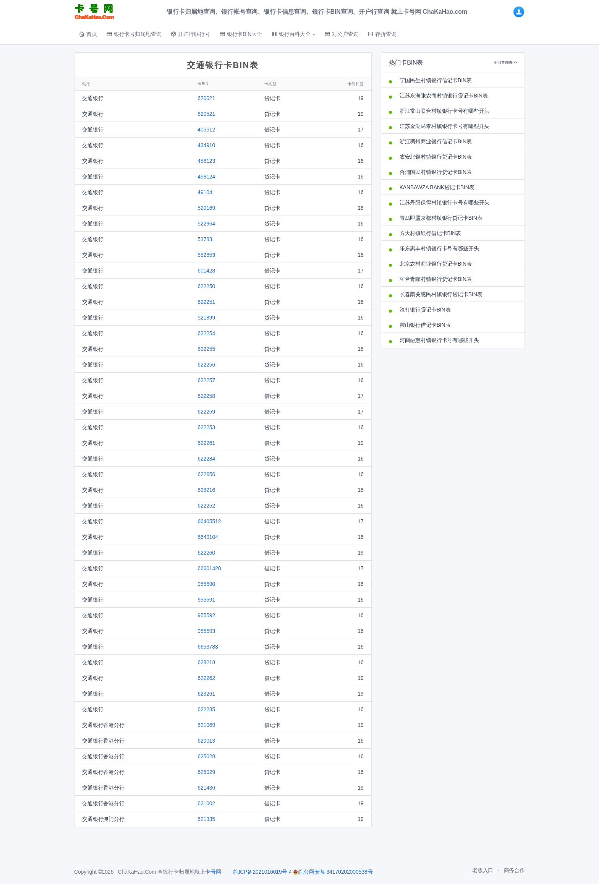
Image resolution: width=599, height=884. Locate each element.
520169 (206, 208)
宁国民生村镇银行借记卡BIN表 (436, 80)
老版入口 (482, 870)
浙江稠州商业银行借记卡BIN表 (436, 141)
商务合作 (514, 870)
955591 (206, 600)
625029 (206, 772)
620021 (206, 98)
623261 (206, 694)
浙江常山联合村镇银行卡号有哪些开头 (445, 111)
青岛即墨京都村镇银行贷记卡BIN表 (441, 218)
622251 (206, 302)
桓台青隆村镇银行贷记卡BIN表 (436, 279)
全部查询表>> (505, 62)
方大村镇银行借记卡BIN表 (430, 233)
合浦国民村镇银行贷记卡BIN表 (436, 172)
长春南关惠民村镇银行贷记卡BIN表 (441, 294)
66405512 (209, 521)
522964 (206, 224)
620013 (206, 741)
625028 (206, 756)
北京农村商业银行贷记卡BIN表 (436, 264)
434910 (206, 145)
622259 (206, 412)
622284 (206, 459)
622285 (206, 709)
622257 (206, 380)
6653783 (208, 647)
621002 (206, 803)
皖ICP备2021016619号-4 (262, 872)
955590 (206, 584)
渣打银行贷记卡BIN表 (425, 310)
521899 (206, 318)
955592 (206, 615)
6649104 (208, 537)
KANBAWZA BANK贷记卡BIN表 (437, 187)
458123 (206, 161)
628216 (206, 490)
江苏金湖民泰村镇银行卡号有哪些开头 (445, 126)
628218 (206, 662)
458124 (206, 177)
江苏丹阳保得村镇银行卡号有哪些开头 (445, 203)
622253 (206, 427)
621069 (206, 725)
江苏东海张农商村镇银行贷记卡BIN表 (444, 95)
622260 (206, 553)
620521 (206, 114)
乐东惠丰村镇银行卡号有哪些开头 (439, 248)
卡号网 (213, 872)
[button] (293, 34)
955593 (206, 631)
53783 (205, 239)
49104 (205, 192)
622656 (206, 474)
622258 (206, 396)
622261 (206, 443)
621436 (206, 788)
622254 (206, 333)
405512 (206, 130)
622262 (206, 678)
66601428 (209, 568)
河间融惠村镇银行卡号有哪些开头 (439, 340)
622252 (206, 506)
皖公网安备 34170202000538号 (332, 872)
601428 (206, 271)
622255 (206, 349)
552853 (206, 255)
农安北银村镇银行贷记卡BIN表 (436, 157)
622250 (206, 286)
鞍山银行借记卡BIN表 (425, 325)
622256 (206, 365)
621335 (206, 819)
